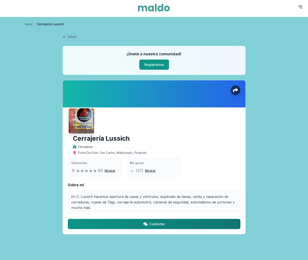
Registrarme (154, 65)
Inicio (28, 24)
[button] (109, 170)
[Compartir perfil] (235, 90)
